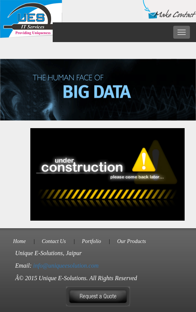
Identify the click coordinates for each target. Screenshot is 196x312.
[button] (98, 296)
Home (19, 241)
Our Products (131, 241)
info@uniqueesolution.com (66, 265)
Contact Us (54, 241)
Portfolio (91, 241)
